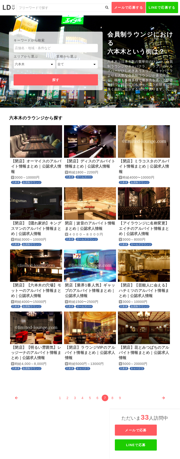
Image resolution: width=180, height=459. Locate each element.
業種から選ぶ (66, 56)
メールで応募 (145, 430)
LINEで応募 (145, 445)
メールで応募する (128, 7)
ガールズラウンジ (86, 239)
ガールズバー (84, 177)
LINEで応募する (162, 7)
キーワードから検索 (29, 40)
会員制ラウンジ (31, 182)
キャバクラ (82, 368)
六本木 (16, 182)
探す (56, 80)
